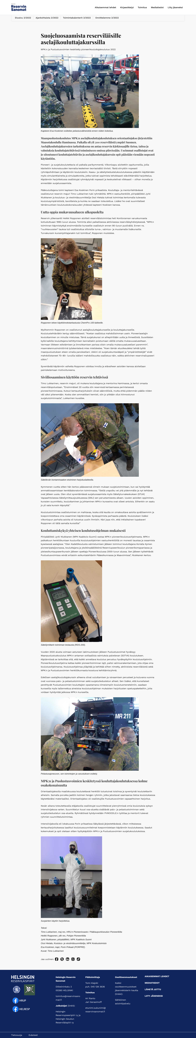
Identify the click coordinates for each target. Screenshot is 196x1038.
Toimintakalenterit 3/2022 (76, 21)
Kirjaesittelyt (127, 7)
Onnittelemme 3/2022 (105, 21)
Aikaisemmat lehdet (105, 7)
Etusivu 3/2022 (23, 21)
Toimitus (142, 7)
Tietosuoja (16, 1035)
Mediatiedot (157, 7)
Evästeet (33, 1035)
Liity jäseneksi (175, 7)
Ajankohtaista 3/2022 (46, 21)
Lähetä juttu (153, 989)
